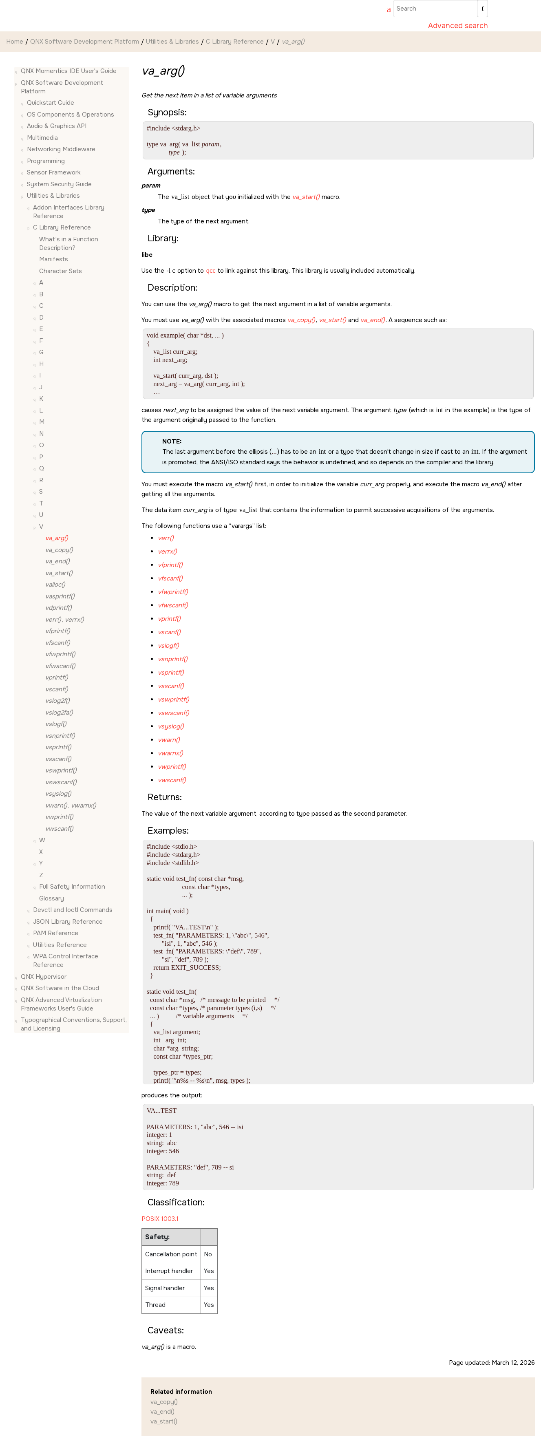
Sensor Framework (54, 172)
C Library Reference (235, 42)
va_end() (162, 1412)
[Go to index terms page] (385, 10)
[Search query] (440, 8)
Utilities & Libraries (172, 42)
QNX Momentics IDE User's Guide (69, 71)
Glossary (51, 898)
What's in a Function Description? (68, 243)
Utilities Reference (60, 945)
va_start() (163, 1421)
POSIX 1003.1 (160, 1219)
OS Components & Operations (70, 114)
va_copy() (164, 1402)
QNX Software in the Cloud (60, 988)
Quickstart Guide (50, 103)
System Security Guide (59, 184)
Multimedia (42, 138)
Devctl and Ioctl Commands (73, 910)
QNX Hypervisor (43, 977)
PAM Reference (55, 933)
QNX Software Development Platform (84, 42)
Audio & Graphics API (56, 126)
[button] (17, 71)
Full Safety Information (72, 887)
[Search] (482, 8)
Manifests (53, 259)
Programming (46, 161)
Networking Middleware (61, 149)
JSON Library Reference (68, 922)
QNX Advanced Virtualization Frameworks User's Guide (61, 1004)
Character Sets (60, 271)
